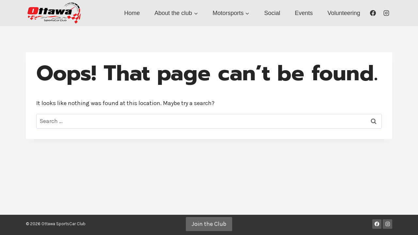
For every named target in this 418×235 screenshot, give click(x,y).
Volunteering (344, 13)
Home (132, 13)
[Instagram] (386, 13)
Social (272, 13)
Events (304, 13)
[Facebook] (373, 13)
